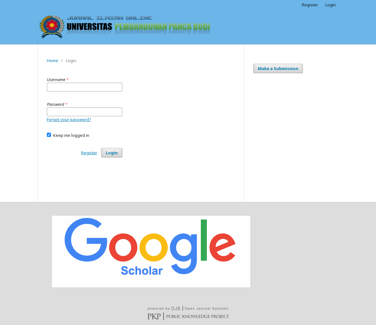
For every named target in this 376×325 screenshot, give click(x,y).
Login (330, 5)
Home (52, 60)
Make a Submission (278, 68)
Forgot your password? (69, 119)
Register (310, 5)
